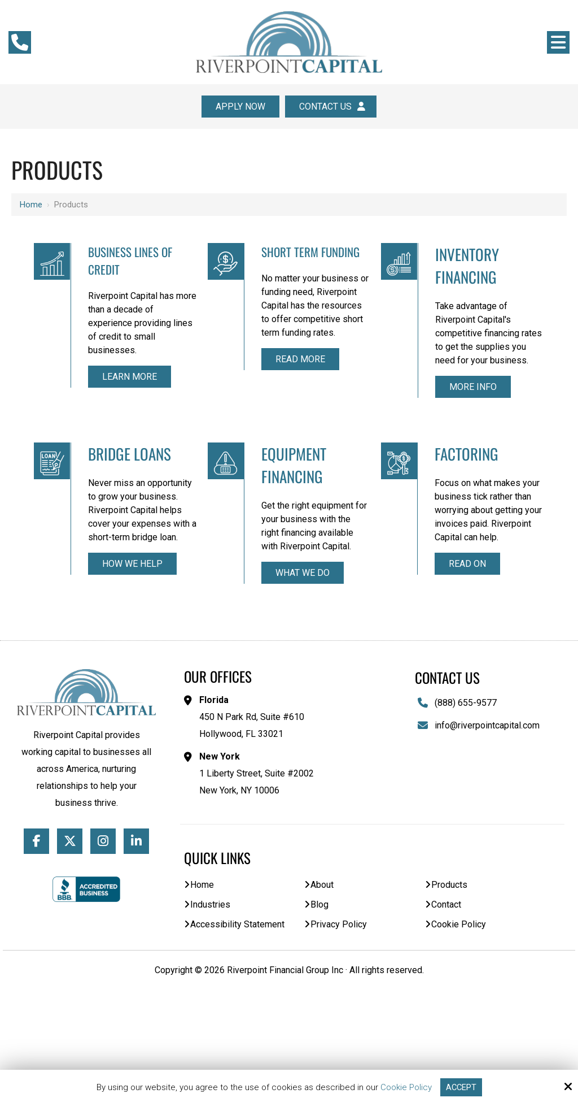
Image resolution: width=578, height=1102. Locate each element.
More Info (383, 420)
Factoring (380, 520)
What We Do (242, 672)
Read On (381, 684)
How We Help (525, 447)
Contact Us (331, 106)
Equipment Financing (239, 531)
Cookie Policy (405, 1087)
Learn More (101, 410)
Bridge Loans (511, 266)
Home (31, 204)
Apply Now (240, 106)
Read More (242, 424)
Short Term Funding (235, 261)
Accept (461, 1087)
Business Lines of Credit (100, 261)
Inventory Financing (380, 266)
